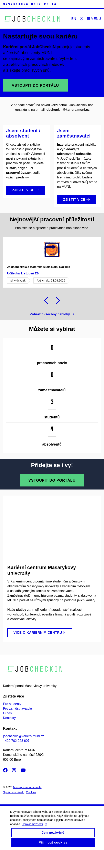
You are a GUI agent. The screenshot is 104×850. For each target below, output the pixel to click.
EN (73, 19)
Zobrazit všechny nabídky (52, 314)
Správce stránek (13, 792)
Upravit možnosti (34, 827)
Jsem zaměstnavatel (74, 133)
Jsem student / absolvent (23, 133)
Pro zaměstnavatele (17, 708)
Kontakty (9, 718)
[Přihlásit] (81, 19)
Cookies (31, 792)
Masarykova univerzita (27, 787)
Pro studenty (12, 704)
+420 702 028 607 (16, 740)
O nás (7, 713)
